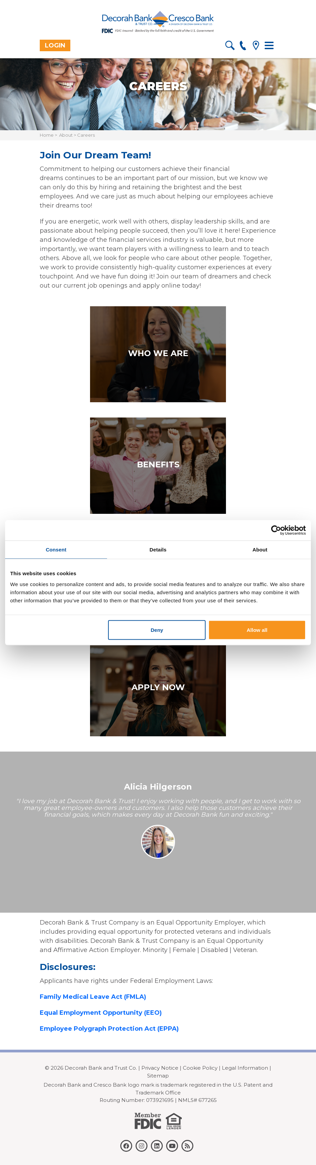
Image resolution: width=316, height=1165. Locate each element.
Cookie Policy (200, 1068)
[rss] (187, 1146)
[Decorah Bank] (158, 22)
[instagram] (141, 1146)
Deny (157, 630)
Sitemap (158, 1075)
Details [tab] (158, 549)
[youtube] (172, 1146)
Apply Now (158, 687)
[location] (255, 47)
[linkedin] (157, 1146)
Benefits (158, 464)
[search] (229, 47)
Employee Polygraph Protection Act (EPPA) (109, 1028)
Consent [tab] (56, 549)
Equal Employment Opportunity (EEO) (101, 1012)
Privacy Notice (159, 1068)
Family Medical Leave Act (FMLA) (93, 997)
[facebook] (126, 1146)
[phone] (242, 47)
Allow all (257, 630)
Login (55, 45)
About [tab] (259, 549)
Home (47, 135)
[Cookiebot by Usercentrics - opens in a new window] (276, 530)
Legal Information (245, 1068)
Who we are (158, 353)
